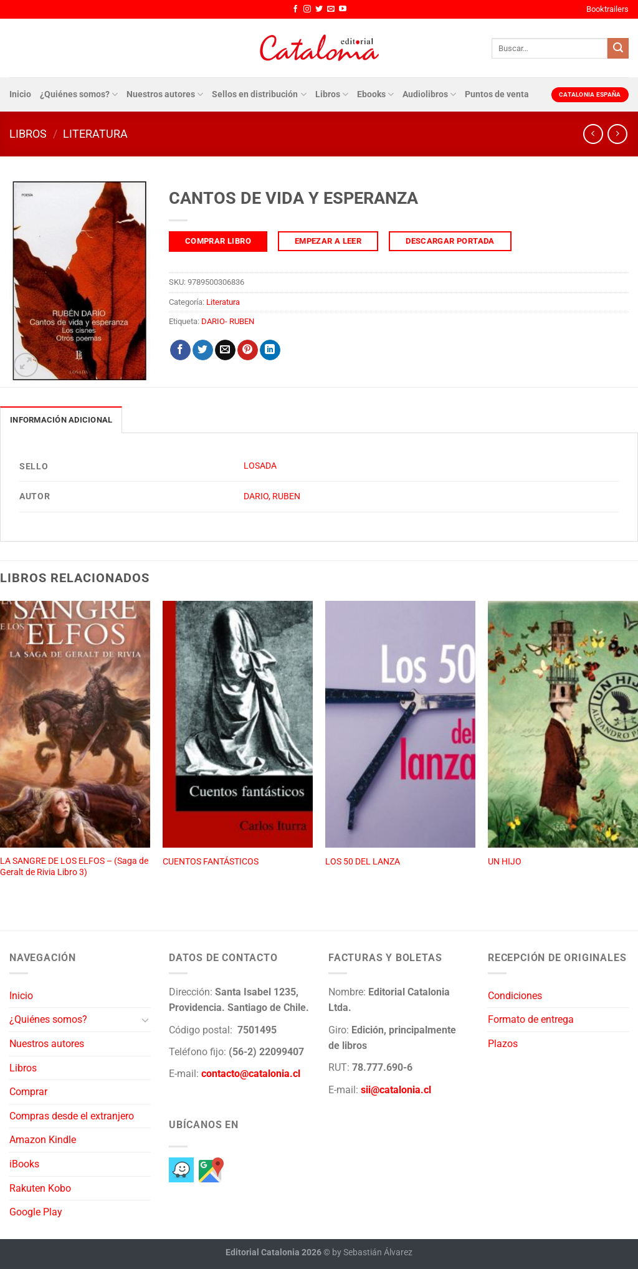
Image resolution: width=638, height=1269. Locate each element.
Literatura (95, 133)
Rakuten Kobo (40, 1188)
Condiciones (515, 996)
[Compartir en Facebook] (180, 350)
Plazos (503, 1044)
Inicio (20, 94)
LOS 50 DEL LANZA (362, 861)
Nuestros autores (164, 94)
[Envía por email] (225, 350)
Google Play (35, 1212)
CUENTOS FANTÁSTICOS (211, 861)
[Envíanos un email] (331, 9)
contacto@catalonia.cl (250, 1074)
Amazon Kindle (42, 1140)
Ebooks (375, 94)
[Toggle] (145, 1019)
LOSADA (260, 466)
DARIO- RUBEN (227, 321)
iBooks (24, 1164)
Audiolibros (429, 94)
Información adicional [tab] (61, 419)
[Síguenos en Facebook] (295, 9)
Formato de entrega (531, 1019)
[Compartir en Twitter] (203, 350)
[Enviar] (618, 48)
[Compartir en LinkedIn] (270, 350)
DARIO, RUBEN (272, 496)
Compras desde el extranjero (71, 1116)
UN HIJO (504, 861)
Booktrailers (607, 9)
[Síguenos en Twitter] (319, 9)
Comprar (28, 1092)
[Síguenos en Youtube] (342, 9)
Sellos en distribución (259, 94)
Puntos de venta (497, 94)
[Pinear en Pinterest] (247, 350)
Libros (331, 94)
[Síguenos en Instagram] (307, 9)
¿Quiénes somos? (79, 94)
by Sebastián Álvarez (372, 1252)
